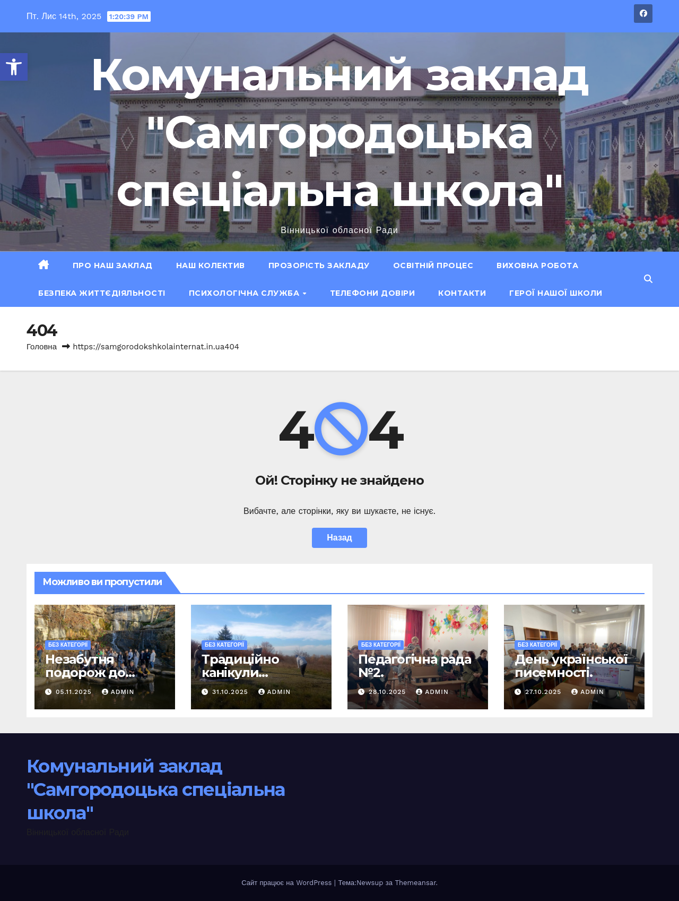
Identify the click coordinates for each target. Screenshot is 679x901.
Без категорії (68, 645)
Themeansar (415, 883)
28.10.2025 (388, 692)
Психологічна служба (245, 293)
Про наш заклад (113, 265)
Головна (42, 346)
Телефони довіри (372, 293)
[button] (14, 67)
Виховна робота (537, 265)
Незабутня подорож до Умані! (85, 672)
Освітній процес (433, 265)
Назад (339, 538)
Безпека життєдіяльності (102, 293)
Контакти (462, 293)
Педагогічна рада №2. (414, 665)
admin (118, 692)
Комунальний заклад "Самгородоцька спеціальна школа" (339, 132)
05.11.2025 (75, 692)
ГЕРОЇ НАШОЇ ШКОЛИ (556, 293)
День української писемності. (571, 665)
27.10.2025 (544, 692)
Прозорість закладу (319, 265)
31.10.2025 (231, 692)
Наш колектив (210, 265)
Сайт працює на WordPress (287, 883)
